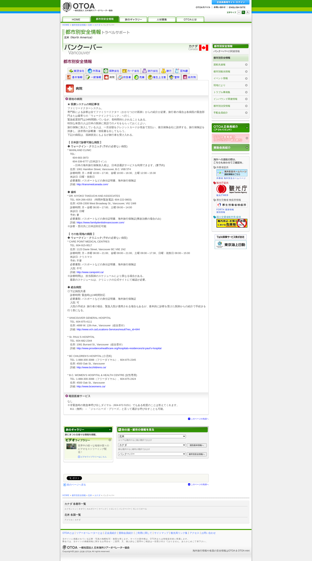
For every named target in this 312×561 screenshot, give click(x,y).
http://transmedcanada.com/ (92, 184)
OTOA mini (244, 550)
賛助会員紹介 (126, 533)
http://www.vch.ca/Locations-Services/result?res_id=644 (108, 329)
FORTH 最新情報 (225, 209)
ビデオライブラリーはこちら (94, 457)
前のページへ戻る (76, 484)
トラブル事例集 (222, 92)
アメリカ (68, 520)
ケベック (103, 509)
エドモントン (70, 509)
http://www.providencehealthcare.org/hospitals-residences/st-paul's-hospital (119, 348)
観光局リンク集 (179, 533)
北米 (90, 25)
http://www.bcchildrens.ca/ (91, 367)
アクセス (194, 533)
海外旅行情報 (200, 550)
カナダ (97, 25)
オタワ (82, 509)
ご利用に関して (143, 533)
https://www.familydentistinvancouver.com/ (100, 222)
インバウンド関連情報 (225, 99)
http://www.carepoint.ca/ (90, 272)
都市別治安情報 (222, 106)
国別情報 (220, 212)
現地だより (219, 85)
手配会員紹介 (221, 112)
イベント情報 (221, 78)
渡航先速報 (219, 64)
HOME (65, 25)
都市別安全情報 (79, 25)
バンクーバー (125, 509)
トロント (113, 509)
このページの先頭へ (200, 419)
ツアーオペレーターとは (89, 533)
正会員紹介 (111, 533)
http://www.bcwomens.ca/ (91, 386)
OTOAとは (68, 533)
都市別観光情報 (222, 71)
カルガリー (92, 509)
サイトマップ (161, 533)
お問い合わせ (208, 533)
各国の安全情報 (217, 550)
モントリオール (140, 509)
